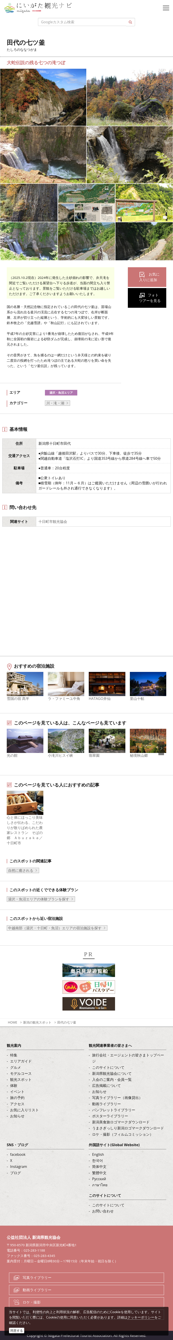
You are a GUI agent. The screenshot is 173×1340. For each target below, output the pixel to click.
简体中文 (99, 1166)
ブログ (15, 1172)
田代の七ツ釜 (66, 1022)
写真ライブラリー (37, 1277)
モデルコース (21, 1073)
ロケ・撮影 (32, 1302)
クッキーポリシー (140, 1317)
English (98, 1154)
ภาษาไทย (99, 1184)
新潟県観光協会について (112, 1073)
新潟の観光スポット (37, 1022)
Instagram (18, 1166)
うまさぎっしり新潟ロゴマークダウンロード (128, 1128)
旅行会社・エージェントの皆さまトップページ (128, 1058)
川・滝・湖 (55, 403)
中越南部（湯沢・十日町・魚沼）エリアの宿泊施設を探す (55, 927)
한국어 (97, 1160)
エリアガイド (21, 1061)
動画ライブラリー (106, 1103)
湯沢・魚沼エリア (61, 393)
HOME (12, 1022)
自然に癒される (20, 870)
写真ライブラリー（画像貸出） (117, 1097)
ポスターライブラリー (110, 1115)
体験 (13, 1085)
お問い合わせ (103, 1211)
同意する (16, 1330)
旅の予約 (17, 1097)
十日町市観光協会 (52, 521)
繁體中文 (99, 1172)
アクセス (17, 1103)
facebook (17, 1154)
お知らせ (17, 1115)
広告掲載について (106, 1085)
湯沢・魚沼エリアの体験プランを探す (38, 899)
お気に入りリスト (24, 1109)
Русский (99, 1178)
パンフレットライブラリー (113, 1109)
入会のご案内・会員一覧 (112, 1079)
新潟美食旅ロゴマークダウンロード (121, 1122)
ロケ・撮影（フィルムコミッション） (122, 1134)
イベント (17, 1091)
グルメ (15, 1067)
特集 (13, 1055)
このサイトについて (108, 1067)
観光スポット (21, 1079)
